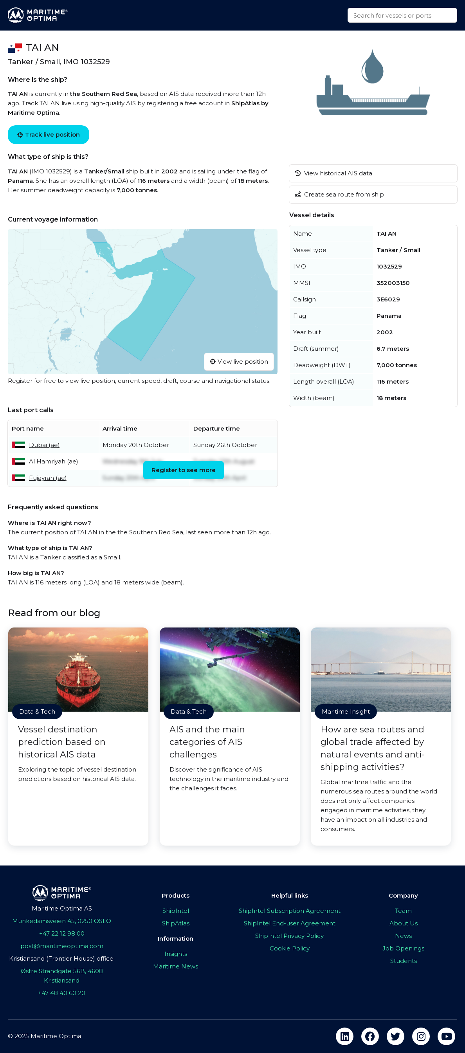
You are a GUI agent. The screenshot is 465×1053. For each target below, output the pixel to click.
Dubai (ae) (44, 445)
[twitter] (395, 1036)
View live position (239, 361)
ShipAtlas (175, 923)
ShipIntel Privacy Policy (289, 935)
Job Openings (403, 948)
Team (403, 910)
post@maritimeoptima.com (61, 946)
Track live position (48, 134)
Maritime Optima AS (62, 908)
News (403, 935)
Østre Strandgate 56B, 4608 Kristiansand (62, 975)
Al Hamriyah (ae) (53, 461)
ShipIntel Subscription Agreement (290, 910)
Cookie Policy (290, 948)
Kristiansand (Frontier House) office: (62, 958)
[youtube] (446, 1036)
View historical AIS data (333, 173)
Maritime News (175, 966)
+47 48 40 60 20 (61, 993)
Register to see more (183, 470)
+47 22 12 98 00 (62, 933)
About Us (403, 923)
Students (403, 961)
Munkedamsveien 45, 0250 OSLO (61, 921)
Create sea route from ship (339, 194)
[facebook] (370, 1036)
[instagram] (421, 1036)
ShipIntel (175, 910)
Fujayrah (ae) (48, 477)
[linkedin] (344, 1036)
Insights (175, 953)
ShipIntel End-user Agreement (289, 923)
